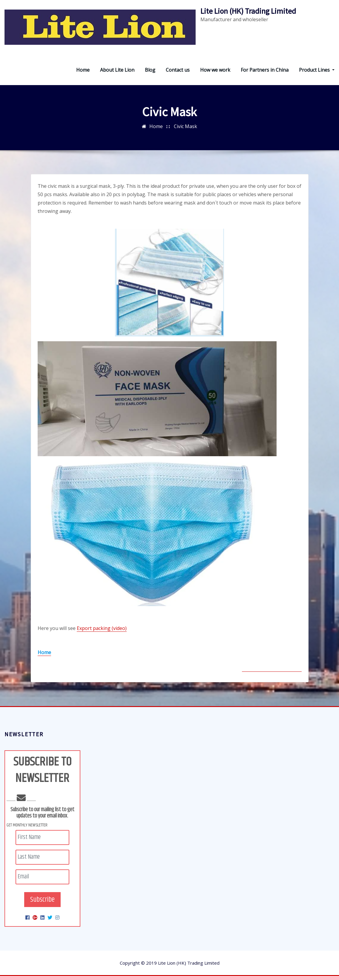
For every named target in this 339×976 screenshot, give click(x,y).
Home (83, 70)
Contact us (178, 70)
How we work (215, 70)
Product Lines (317, 70)
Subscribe (42, 899)
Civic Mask (185, 126)
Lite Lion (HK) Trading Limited (248, 11)
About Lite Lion (117, 70)
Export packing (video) (102, 628)
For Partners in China (265, 70)
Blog (150, 70)
